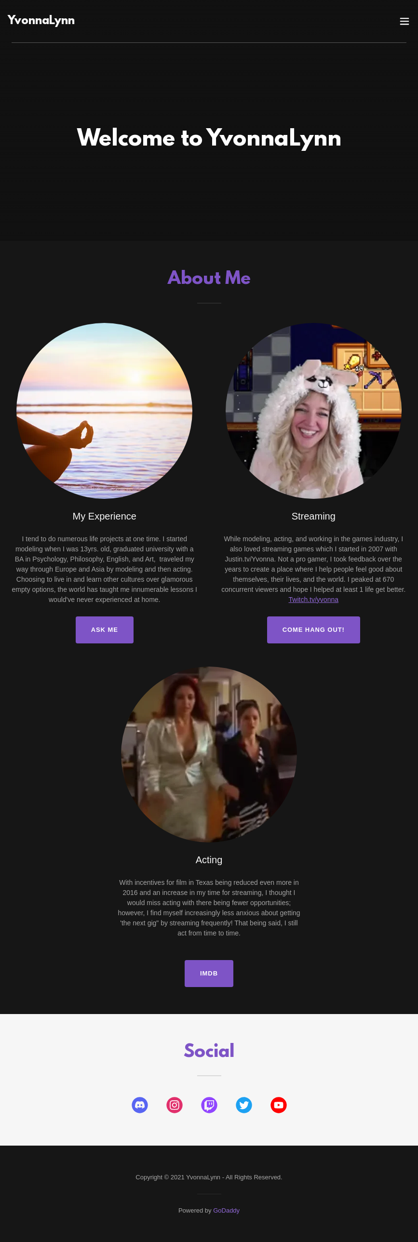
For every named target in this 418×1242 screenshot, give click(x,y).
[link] (147, 22)
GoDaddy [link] (226, 1210)
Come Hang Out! (314, 629)
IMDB (209, 973)
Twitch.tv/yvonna (314, 599)
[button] (404, 21)
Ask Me (104, 629)
